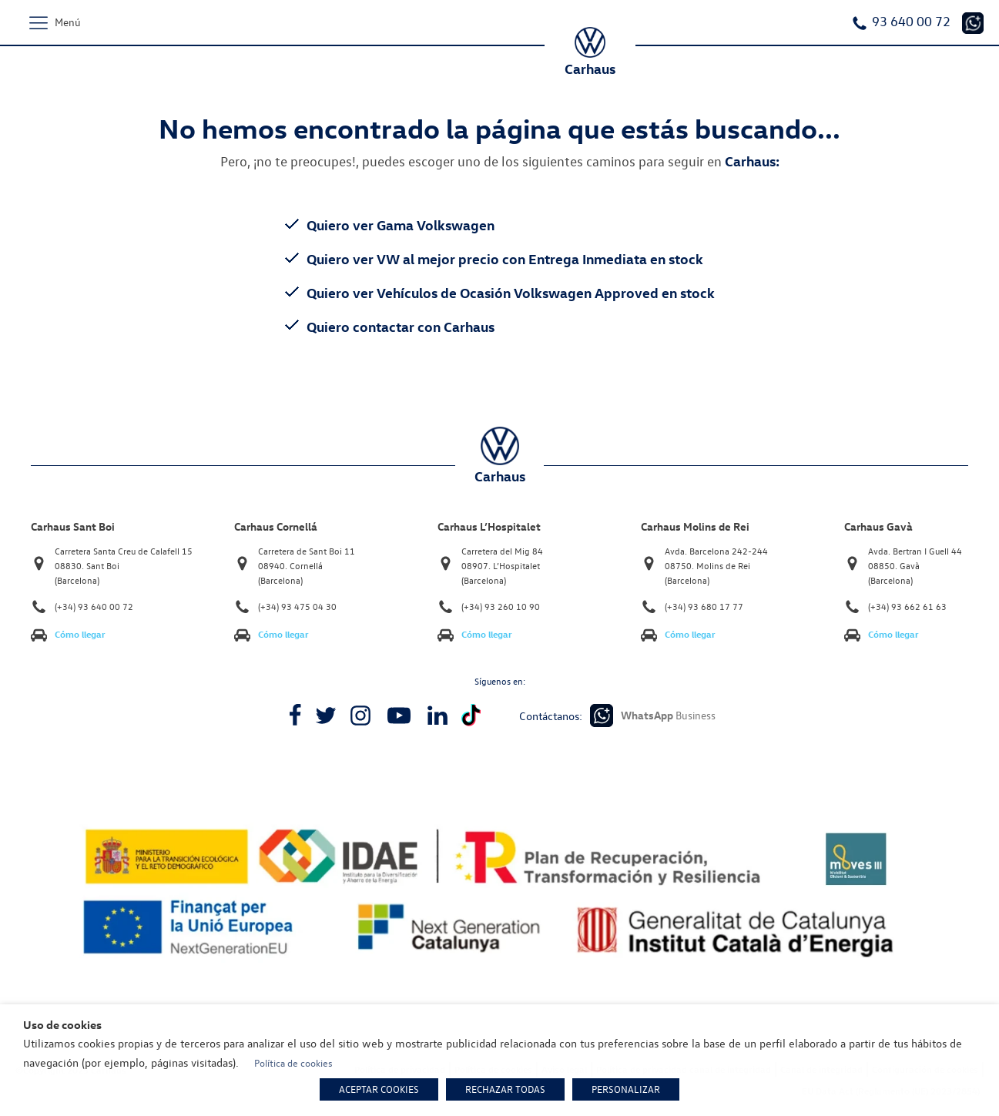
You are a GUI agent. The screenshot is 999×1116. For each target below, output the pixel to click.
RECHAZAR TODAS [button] (505, 1089)
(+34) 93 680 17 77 (704, 606)
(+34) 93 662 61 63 (907, 606)
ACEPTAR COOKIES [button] (379, 1089)
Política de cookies (293, 1063)
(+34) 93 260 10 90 (500, 606)
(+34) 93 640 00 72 (94, 606)
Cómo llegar (80, 634)
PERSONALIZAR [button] (626, 1089)
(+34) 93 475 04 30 (297, 606)
